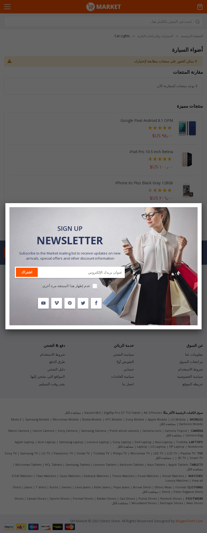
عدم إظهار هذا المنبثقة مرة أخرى (66, 285)
